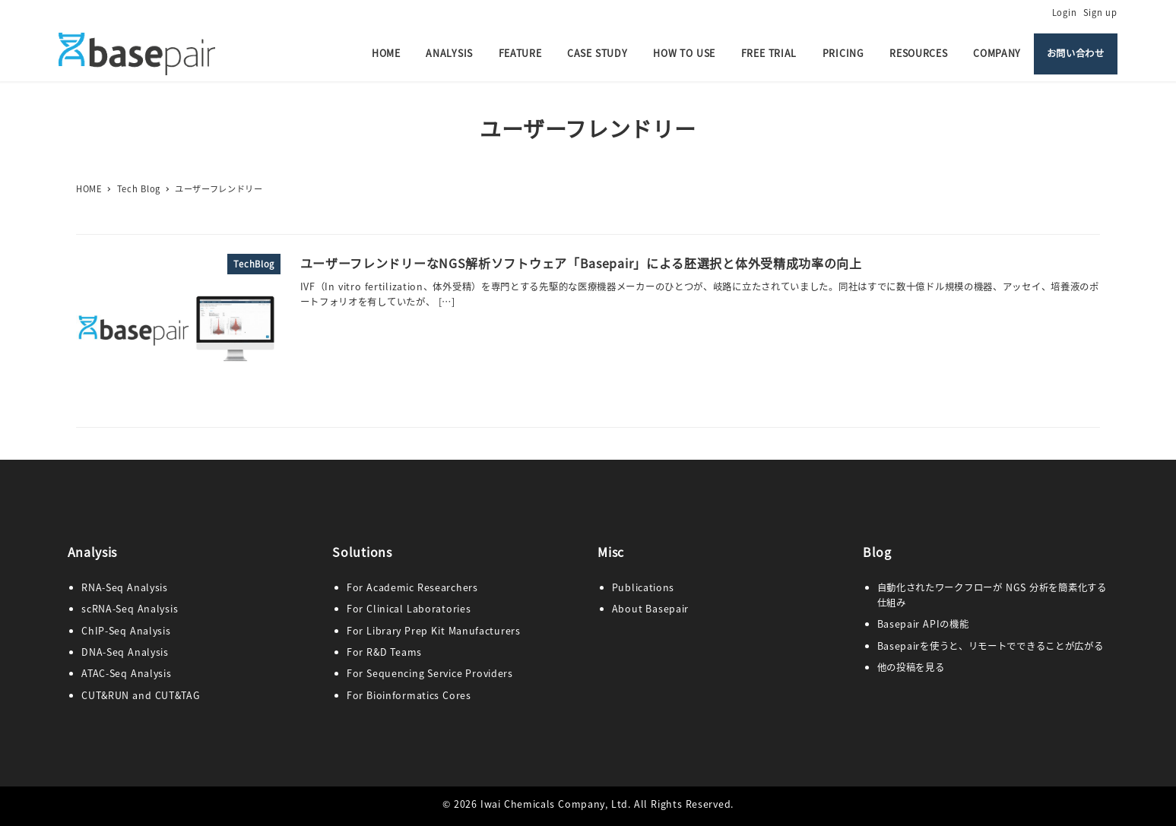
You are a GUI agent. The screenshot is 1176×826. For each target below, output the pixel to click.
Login (1064, 12)
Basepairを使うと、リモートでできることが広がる (990, 646)
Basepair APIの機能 (923, 624)
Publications (643, 587)
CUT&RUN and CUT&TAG (140, 695)
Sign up (1100, 12)
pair (679, 609)
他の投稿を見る (911, 667)
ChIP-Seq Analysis (125, 631)
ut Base (650, 609)
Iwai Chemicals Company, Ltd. (555, 804)
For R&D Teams (384, 652)
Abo (622, 609)
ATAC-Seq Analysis (126, 673)
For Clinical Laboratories (409, 609)
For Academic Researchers (412, 587)
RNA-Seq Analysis (124, 587)
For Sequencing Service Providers (430, 673)
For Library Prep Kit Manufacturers (434, 631)
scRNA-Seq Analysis (129, 609)
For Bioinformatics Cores (409, 695)
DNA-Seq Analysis (125, 652)
